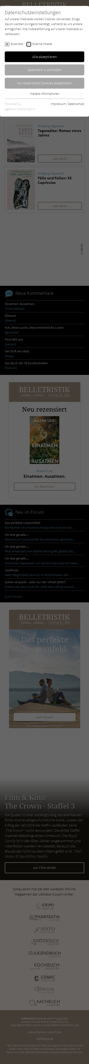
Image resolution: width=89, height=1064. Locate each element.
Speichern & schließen (45, 69)
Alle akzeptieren (44, 56)
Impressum (58, 104)
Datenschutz (76, 104)
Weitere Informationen (44, 93)
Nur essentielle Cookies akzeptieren (44, 83)
